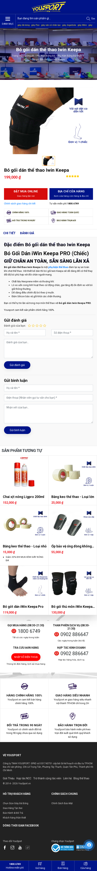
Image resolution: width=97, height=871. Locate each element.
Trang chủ (17, 55)
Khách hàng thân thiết (14, 817)
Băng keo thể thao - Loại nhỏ (25, 546)
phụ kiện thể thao (58, 267)
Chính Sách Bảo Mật (62, 803)
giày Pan (35, 25)
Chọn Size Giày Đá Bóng (15, 803)
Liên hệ (67, 778)
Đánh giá (27, 233)
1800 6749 (29, 631)
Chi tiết (9, 233)
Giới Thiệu (9, 778)
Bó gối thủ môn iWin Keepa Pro (71, 607)
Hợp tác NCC (23, 778)
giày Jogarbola (69, 25)
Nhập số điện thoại (26, 657)
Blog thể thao (81, 778)
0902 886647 (74, 634)
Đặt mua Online (26, 194)
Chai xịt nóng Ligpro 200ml (23, 497)
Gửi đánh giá (17, 365)
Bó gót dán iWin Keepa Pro (23, 607)
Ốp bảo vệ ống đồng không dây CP (71, 546)
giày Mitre (82, 25)
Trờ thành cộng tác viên (47, 778)
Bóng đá (29, 55)
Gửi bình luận (17, 430)
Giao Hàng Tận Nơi (12, 808)
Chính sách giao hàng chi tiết (20, 203)
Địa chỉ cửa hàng (71, 194)
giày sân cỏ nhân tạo (51, 25)
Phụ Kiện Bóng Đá (45, 55)
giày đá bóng (24, 25)
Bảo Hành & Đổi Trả (13, 813)
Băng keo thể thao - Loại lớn (72, 497)
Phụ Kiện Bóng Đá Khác (70, 55)
